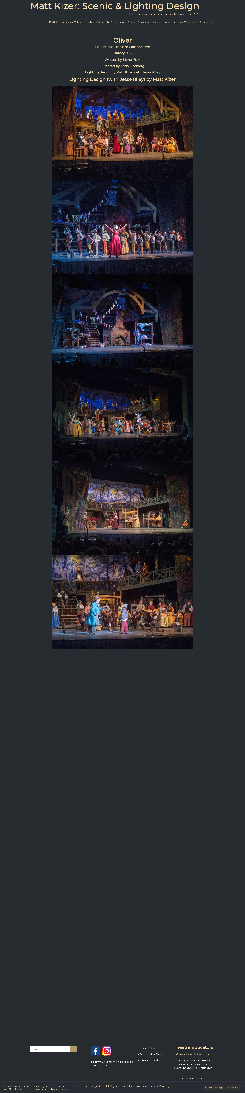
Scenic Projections (139, 22)
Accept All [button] (233, 1087)
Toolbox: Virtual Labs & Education (105, 22)
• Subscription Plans (150, 1054)
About (170, 22)
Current (157, 22)
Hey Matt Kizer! (187, 22)
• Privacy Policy (147, 1048)
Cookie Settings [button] (214, 1087)
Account (206, 22)
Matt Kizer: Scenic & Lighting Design (114, 6)
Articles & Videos (72, 22)
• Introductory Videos (151, 1060)
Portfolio (54, 22)
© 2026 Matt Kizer (193, 1078)
